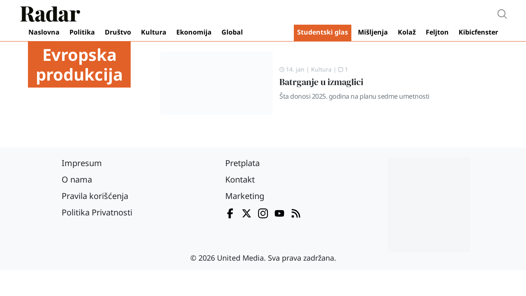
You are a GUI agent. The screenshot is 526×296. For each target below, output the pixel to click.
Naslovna (44, 32)
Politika (82, 32)
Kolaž (407, 32)
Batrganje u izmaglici (321, 82)
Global (232, 32)
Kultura (153, 32)
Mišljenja (373, 32)
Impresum (82, 163)
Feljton (437, 32)
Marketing (244, 195)
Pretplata (242, 163)
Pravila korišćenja (95, 195)
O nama (77, 179)
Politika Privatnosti (97, 212)
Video (270, 33)
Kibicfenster (478, 32)
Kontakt (240, 179)
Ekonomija (194, 32)
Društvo (118, 32)
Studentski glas (322, 32)
